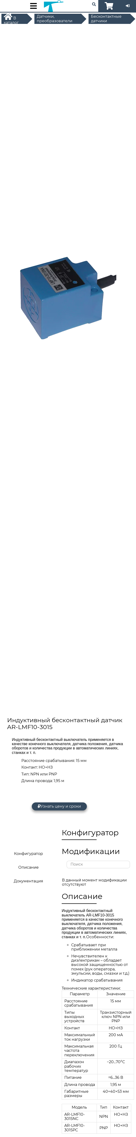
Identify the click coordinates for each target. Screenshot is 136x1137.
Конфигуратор (28, 853)
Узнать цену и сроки (59, 806)
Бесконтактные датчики (106, 18)
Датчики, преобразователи (54, 18)
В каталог (11, 19)
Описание (28, 867)
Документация (28, 881)
